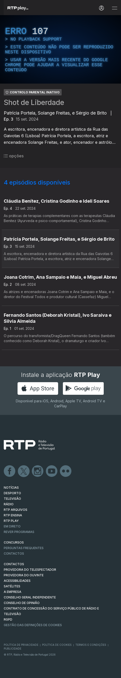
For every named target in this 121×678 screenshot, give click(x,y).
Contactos (14, 553)
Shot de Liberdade (34, 102)
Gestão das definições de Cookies (33, 625)
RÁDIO (9, 504)
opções (14, 155)
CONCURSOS (14, 542)
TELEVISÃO (12, 499)
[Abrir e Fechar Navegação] (114, 8)
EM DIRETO (12, 526)
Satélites (12, 586)
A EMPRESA (12, 592)
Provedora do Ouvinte (24, 575)
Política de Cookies (57, 644)
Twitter (24, 471)
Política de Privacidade (21, 644)
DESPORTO (12, 493)
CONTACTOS (14, 564)
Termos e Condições (90, 644)
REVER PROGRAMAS (19, 532)
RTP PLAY (11, 521)
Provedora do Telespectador (30, 570)
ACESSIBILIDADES (17, 581)
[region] (60, 49)
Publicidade (12, 648)
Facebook (10, 471)
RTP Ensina (13, 515)
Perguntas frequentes (24, 548)
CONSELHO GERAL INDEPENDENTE (30, 597)
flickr (66, 471)
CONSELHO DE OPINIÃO (22, 603)
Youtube (52, 471)
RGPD (8, 619)
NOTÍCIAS (11, 487)
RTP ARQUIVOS (15, 510)
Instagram (38, 471)
